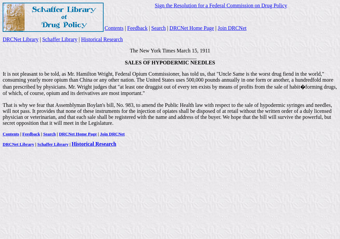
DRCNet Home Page (191, 28)
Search (158, 28)
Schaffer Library (59, 39)
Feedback (137, 28)
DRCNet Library (21, 39)
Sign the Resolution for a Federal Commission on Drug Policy (221, 5)
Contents (114, 28)
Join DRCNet (232, 28)
